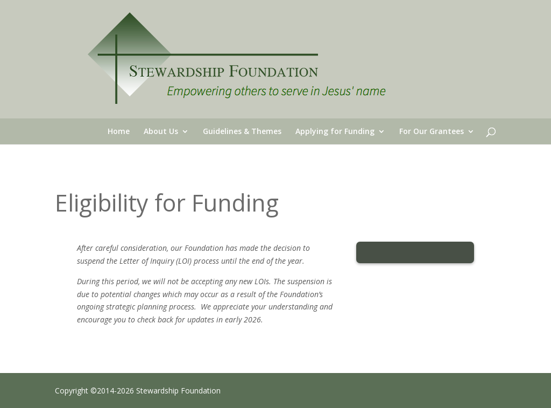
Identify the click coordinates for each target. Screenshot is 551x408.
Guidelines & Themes (242, 132)
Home (119, 132)
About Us (161, 132)
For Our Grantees (431, 132)
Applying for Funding (335, 132)
